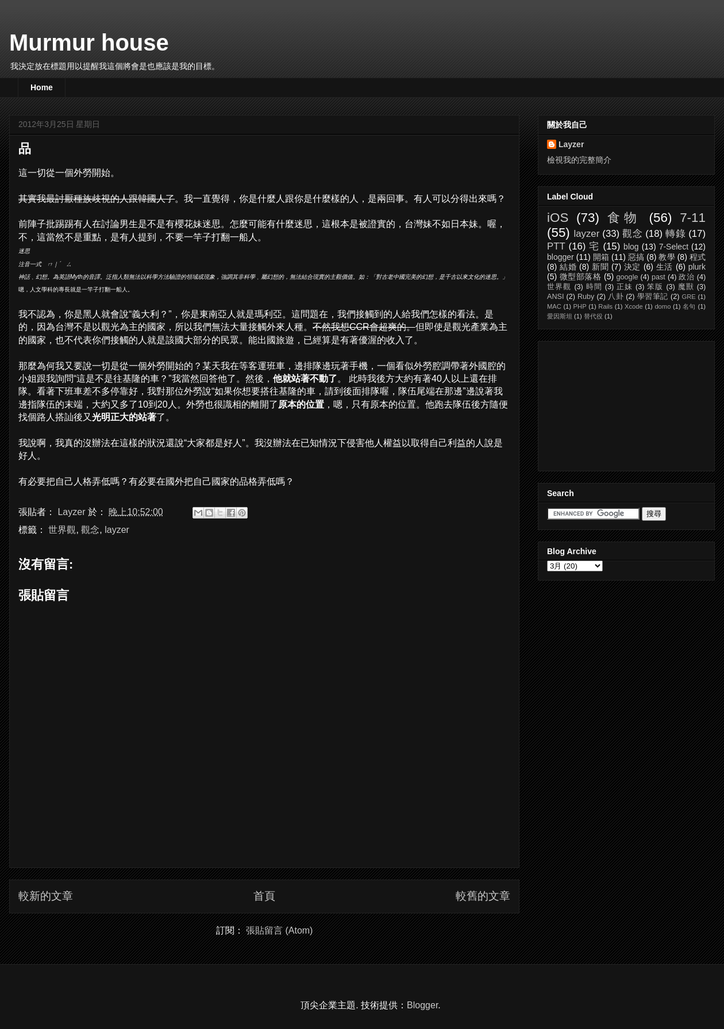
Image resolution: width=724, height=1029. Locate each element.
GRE (688, 296)
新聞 (600, 266)
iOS (557, 217)
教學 (666, 257)
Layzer (571, 144)
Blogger (422, 1005)
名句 (689, 306)
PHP (580, 306)
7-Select (673, 246)
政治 (686, 277)
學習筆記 (652, 297)
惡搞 (636, 257)
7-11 (693, 217)
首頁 (264, 896)
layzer (117, 530)
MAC (554, 306)
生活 (664, 266)
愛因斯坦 (559, 316)
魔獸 (686, 287)
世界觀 (62, 530)
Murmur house (89, 42)
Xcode (634, 306)
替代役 (593, 316)
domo (662, 306)
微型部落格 (581, 276)
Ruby (585, 297)
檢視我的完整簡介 (579, 159)
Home (41, 87)
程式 (698, 257)
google (627, 277)
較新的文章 (45, 896)
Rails (605, 306)
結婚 (568, 266)
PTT (556, 246)
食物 (624, 217)
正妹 (625, 287)
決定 (632, 266)
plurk (697, 266)
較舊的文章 (483, 896)
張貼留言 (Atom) (279, 930)
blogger (560, 257)
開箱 (601, 257)
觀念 (90, 530)
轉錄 (675, 233)
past (658, 277)
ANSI (555, 297)
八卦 (615, 297)
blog (630, 246)
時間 (594, 287)
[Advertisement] (604, 402)
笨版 (655, 287)
